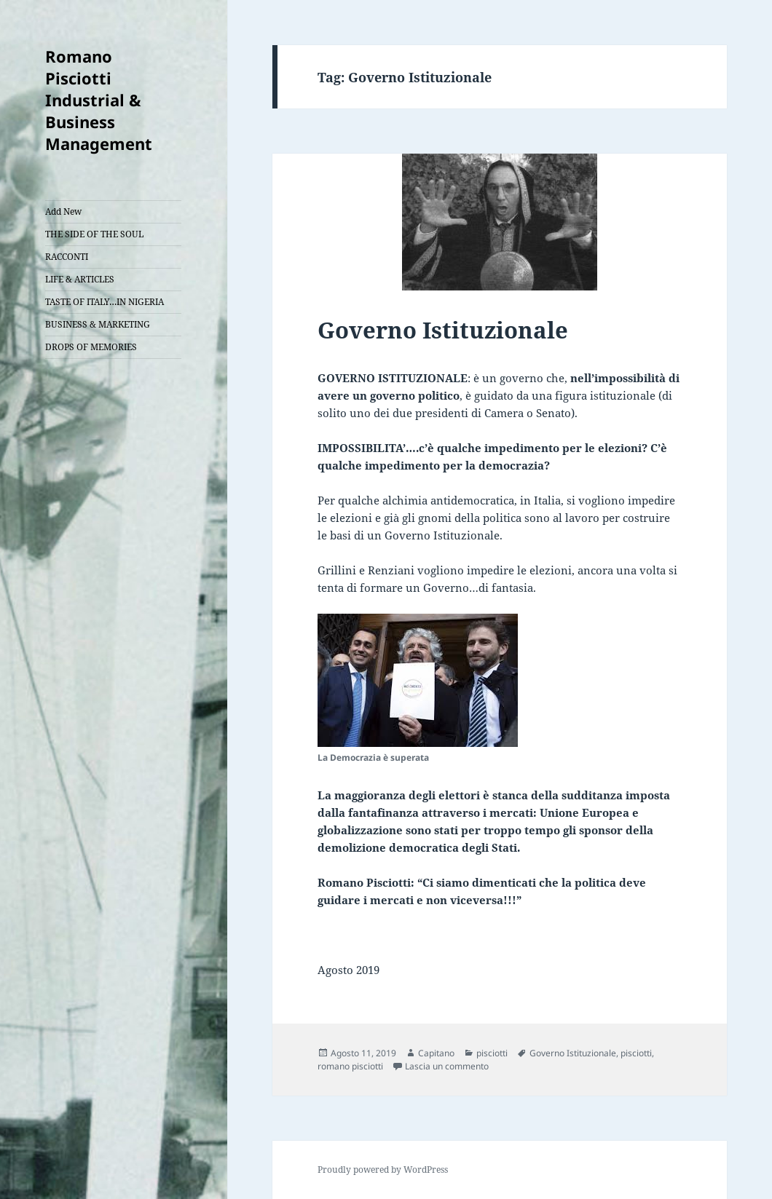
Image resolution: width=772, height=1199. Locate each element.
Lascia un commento (447, 1066)
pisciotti (492, 1053)
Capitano (436, 1053)
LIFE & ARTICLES (79, 279)
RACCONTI (66, 256)
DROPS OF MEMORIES (91, 347)
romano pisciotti (350, 1066)
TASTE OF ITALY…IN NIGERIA (104, 302)
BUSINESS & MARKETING (97, 324)
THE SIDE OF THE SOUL (94, 234)
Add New (63, 211)
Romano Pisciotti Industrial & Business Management (98, 99)
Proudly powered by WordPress (383, 1169)
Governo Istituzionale (443, 329)
